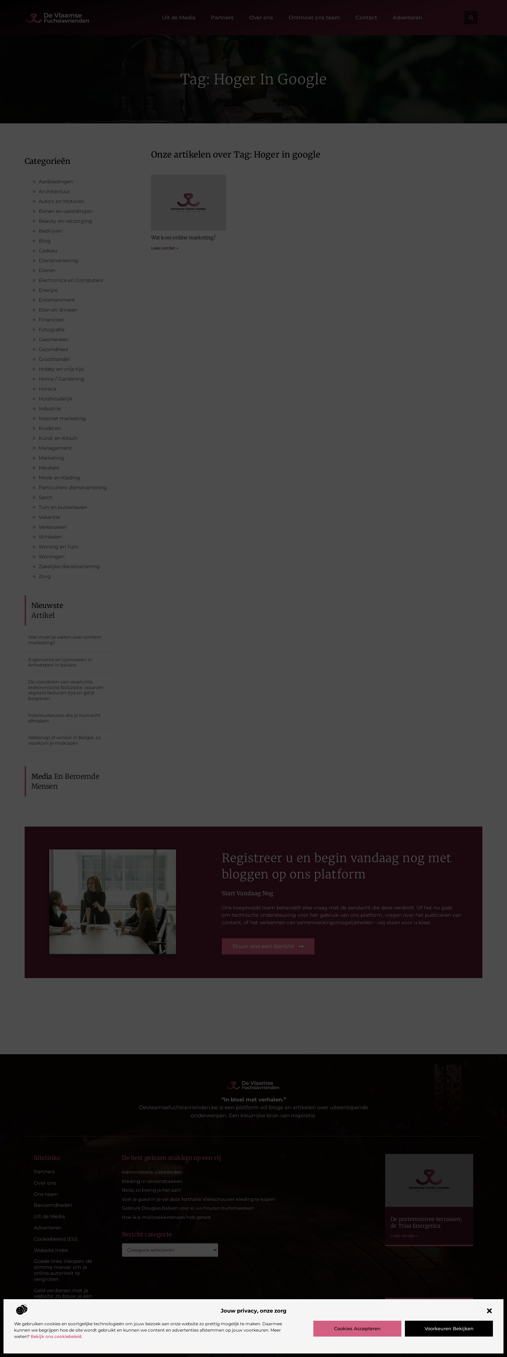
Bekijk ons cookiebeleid (56, 1336)
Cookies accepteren (357, 1328)
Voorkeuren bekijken (449, 1328)
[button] (489, 1310)
